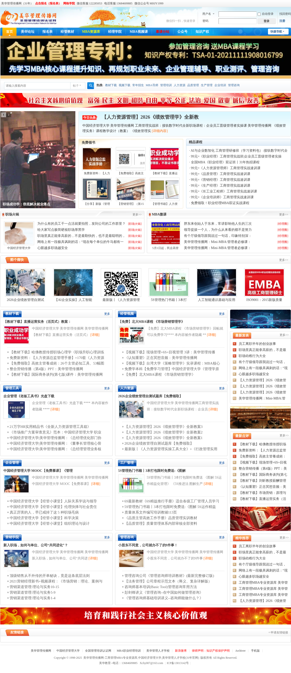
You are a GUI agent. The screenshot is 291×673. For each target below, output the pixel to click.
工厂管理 (127, 463)
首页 (9, 31)
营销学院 (12, 537)
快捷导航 (276, 31)
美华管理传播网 (41, 650)
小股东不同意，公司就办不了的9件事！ (148, 545)
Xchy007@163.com (151, 663)
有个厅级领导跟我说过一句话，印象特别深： (218, 236)
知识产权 (202, 31)
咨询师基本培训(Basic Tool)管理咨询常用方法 (161, 587)
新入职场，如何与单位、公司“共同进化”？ (35, 545)
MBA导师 (152, 85)
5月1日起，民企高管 (165, 248)
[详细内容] (160, 131)
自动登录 (266, 14)
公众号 (182, 31)
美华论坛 (27, 31)
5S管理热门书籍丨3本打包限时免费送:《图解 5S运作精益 (170, 507)
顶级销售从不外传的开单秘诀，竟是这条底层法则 (50, 576)
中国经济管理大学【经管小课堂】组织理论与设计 (50, 523)
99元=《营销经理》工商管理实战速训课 (221, 180)
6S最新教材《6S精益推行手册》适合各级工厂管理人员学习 (172, 501)
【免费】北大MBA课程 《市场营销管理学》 (151, 322)
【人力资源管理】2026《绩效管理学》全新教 (150, 117)
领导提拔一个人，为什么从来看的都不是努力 (218, 230)
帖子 (76, 85)
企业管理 (12, 463)
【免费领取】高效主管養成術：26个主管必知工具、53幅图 (57, 363)
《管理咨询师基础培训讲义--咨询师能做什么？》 (164, 598)
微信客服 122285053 (89, 3)
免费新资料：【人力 (97, 173)
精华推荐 (242, 538)
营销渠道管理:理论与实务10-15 (34, 587)
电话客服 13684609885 (118, 3)
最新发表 (242, 335)
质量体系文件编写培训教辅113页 (151, 512)
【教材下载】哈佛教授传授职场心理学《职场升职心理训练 (57, 352)
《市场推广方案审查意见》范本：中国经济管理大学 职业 (56, 432)
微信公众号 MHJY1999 (149, 3)
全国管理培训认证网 (98, 650)
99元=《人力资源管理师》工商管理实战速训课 (226, 168)
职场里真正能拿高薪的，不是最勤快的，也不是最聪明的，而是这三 (81, 236)
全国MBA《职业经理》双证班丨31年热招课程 (225, 162)
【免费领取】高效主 (131, 173)
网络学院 (69, 3)
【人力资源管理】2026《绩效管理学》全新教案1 (164, 438)
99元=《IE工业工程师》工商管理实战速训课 (224, 191)
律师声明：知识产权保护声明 (211, 650)
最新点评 (242, 436)
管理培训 (166, 85)
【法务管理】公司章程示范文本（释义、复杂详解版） (168, 581)
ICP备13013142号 (179, 663)
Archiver (240, 650)
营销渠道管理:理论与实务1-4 (32, 598)
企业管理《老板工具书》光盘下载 (28, 396)
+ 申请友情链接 (278, 632)
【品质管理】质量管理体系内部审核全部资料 (161, 523)
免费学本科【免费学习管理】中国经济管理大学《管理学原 (172, 369)
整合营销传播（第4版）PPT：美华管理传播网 (46, 369)
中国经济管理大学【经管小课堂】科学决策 (44, 518)
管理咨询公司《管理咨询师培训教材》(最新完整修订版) (169, 576)
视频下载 (124, 85)
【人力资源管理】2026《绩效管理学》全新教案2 (164, 432)
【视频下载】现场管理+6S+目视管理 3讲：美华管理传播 (170, 352)
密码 (205, 21)
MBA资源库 (91, 31)
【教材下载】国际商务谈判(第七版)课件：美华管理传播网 (56, 374)
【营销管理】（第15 (131, 204)
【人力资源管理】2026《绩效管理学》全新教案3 (164, 427)
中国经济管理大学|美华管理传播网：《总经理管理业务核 (55, 449)
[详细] (94, 335)
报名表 (47, 31)
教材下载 (111, 85)
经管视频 (127, 314)
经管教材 (67, 31)
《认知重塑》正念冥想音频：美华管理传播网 (161, 358)
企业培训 (220, 85)
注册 (282, 21)
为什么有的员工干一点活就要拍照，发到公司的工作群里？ (81, 223)
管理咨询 (234, 85)
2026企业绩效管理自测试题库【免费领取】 (150, 396)
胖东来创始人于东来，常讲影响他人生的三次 (218, 223)
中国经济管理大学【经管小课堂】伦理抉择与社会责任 (53, 507)
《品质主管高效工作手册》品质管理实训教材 (161, 518)
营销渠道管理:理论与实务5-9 (32, 592)
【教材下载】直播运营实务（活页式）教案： (37, 322)
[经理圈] (283, 223)
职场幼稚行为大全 (252, 356)
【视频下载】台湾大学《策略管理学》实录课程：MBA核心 (172, 363)
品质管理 (193, 85)
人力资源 (179, 85)
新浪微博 (181, 650)
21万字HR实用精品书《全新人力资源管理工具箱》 (50, 427)
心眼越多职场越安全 (52, 248)
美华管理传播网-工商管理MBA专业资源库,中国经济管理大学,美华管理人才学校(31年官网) (141, 657)
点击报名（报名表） (48, 3)
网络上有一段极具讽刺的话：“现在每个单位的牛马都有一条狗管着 (80, 242)
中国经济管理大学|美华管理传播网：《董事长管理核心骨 (55, 443)
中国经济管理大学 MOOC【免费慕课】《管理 (38, 471)
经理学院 (115, 31)
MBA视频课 (139, 31)
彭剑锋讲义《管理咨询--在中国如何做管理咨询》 (164, 592)
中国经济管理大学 (19, 248)
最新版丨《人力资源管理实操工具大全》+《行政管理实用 (171, 449)
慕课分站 (162, 31)
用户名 (206, 14)
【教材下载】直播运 (164, 173)
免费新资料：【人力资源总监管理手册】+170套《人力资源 (57, 358)
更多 (107, 314)
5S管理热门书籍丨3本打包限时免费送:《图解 (152, 471)
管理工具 (12, 388)
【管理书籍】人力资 (164, 204)
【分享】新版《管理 (97, 204)
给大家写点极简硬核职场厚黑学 (61, 230)
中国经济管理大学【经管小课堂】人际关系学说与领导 (53, 501)
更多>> (137, 214)
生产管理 (206, 85)
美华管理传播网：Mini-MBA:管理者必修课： (217, 242)
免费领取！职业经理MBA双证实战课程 (220, 203)
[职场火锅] (135, 223)
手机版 (255, 650)
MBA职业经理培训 (129, 650)
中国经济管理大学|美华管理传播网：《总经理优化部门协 (55, 438)
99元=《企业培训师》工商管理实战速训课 (222, 197)
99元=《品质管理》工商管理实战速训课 (221, 174)
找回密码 (285, 14)
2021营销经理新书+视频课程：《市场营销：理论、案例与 (56, 581)
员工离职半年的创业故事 (257, 344)
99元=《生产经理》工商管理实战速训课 (221, 185)
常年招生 (138, 85)
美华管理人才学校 (158, 650)
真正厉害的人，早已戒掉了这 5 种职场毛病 (44, 512)
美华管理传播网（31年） (17, 3)
